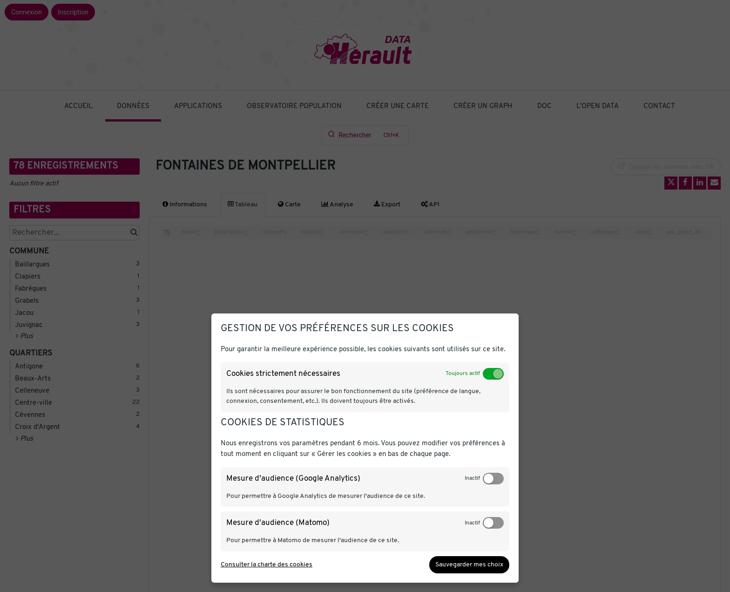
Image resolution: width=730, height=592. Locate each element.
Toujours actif (463, 373)
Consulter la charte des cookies (266, 564)
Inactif (472, 478)
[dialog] (365, 448)
